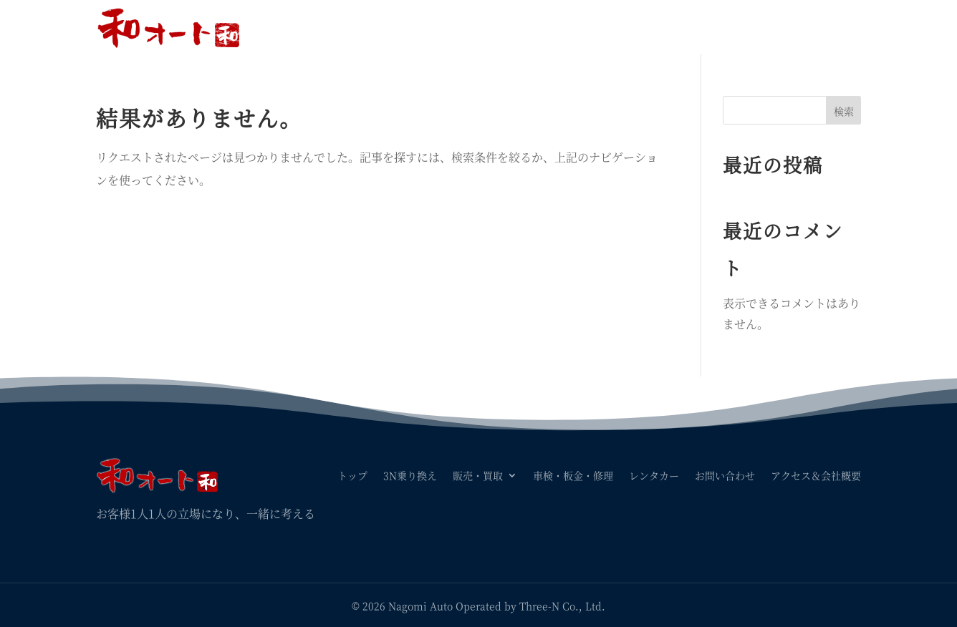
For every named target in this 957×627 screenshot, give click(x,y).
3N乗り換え (410, 27)
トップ (352, 27)
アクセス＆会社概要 (816, 27)
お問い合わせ (725, 27)
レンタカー (654, 27)
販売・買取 (478, 27)
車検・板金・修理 (573, 27)
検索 (844, 111)
